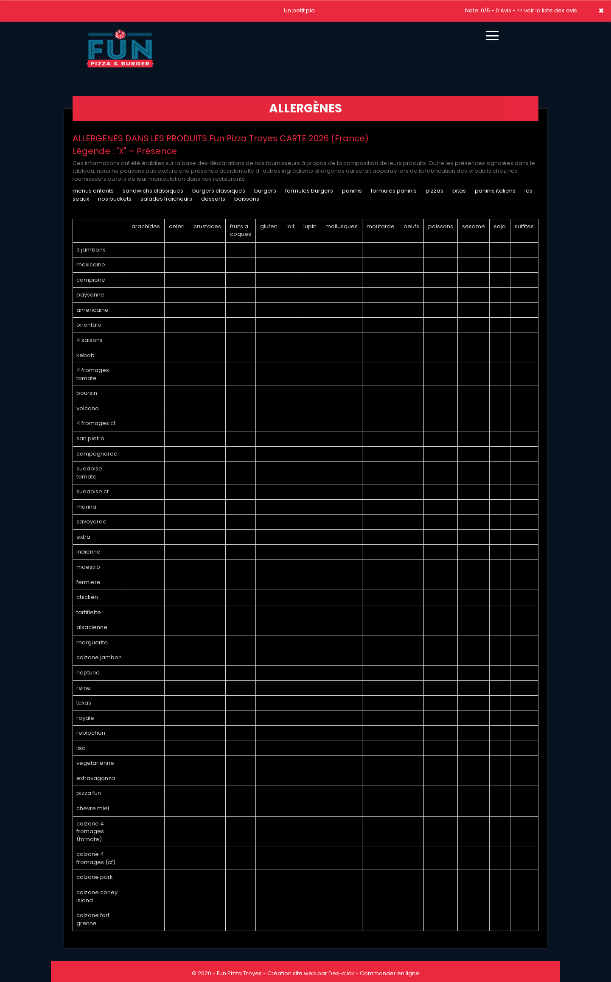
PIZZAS (434, 191)
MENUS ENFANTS (93, 191)
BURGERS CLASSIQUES (218, 191)
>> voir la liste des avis (547, 10)
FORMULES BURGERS (309, 191)
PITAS (459, 191)
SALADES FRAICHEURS (166, 199)
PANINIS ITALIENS (495, 191)
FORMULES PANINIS (394, 191)
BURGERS (265, 191)
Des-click (341, 973)
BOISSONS (246, 199)
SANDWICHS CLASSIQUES (153, 191)
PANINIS (352, 191)
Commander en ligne (389, 973)
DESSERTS (213, 199)
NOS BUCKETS (115, 199)
